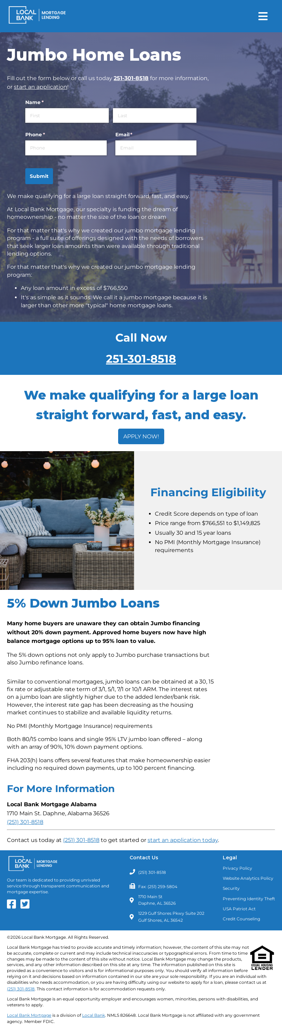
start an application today (183, 840)
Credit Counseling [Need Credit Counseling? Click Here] (241, 918)
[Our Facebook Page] (13, 906)
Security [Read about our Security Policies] (231, 888)
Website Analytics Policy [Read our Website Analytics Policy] (248, 878)
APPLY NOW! (141, 436)
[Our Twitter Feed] (26, 906)
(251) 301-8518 (81, 840)
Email (135, 134)
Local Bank (93, 1015)
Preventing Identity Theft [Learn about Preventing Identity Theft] (249, 898)
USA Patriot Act (239, 908)
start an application (40, 87)
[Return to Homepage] (37, 16)
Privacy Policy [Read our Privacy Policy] (237, 868)
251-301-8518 (131, 78)
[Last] (154, 115)
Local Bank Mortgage (29, 1015)
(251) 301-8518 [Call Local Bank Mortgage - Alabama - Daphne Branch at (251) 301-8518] (25, 822)
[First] (67, 115)
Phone (46, 134)
